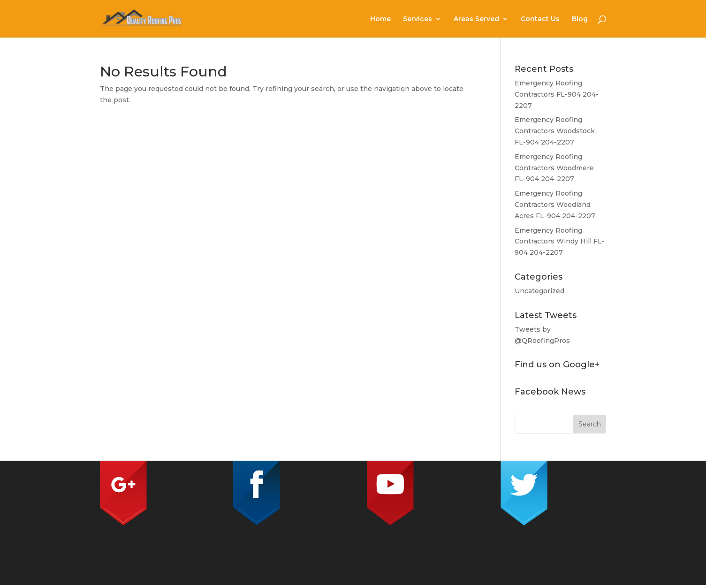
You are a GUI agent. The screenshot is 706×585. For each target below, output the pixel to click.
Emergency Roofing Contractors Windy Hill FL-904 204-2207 (560, 241)
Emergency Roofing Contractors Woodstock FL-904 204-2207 (555, 130)
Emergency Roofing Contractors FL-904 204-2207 (557, 94)
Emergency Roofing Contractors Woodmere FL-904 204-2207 (554, 167)
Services (417, 19)
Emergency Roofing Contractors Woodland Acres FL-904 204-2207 (555, 204)
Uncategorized (539, 291)
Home (380, 19)
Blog (580, 19)
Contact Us (540, 19)
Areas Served (476, 19)
